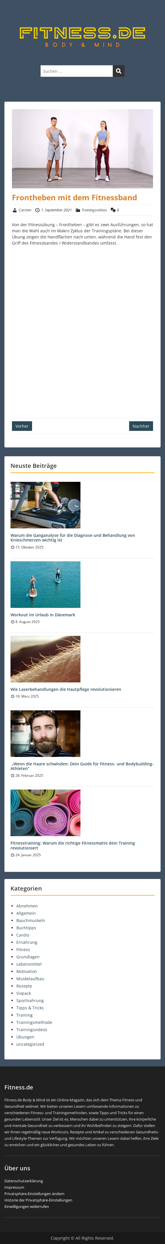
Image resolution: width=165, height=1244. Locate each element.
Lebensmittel (29, 964)
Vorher (22, 426)
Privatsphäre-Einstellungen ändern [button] (34, 1193)
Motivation (26, 971)
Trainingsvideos (94, 210)
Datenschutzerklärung (23, 1180)
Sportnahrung (30, 1000)
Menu (10, 10)
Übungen (25, 1037)
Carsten (25, 210)
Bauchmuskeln (30, 920)
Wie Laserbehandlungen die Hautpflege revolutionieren (65, 689)
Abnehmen (27, 906)
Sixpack (23, 993)
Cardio (22, 935)
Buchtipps (26, 927)
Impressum (14, 1187)
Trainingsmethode (34, 1022)
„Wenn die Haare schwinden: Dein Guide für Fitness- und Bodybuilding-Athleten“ (82, 766)
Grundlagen (28, 957)
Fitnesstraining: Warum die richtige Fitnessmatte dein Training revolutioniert (72, 845)
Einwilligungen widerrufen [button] (26, 1206)
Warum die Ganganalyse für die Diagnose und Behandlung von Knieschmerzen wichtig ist (72, 537)
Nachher (141, 426)
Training (24, 1015)
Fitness (23, 949)
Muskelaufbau (30, 978)
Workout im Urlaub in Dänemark (42, 614)
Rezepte (24, 986)
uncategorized (30, 1044)
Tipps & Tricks (30, 1008)
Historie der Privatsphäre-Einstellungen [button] (38, 1200)
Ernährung (26, 942)
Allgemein (26, 913)
